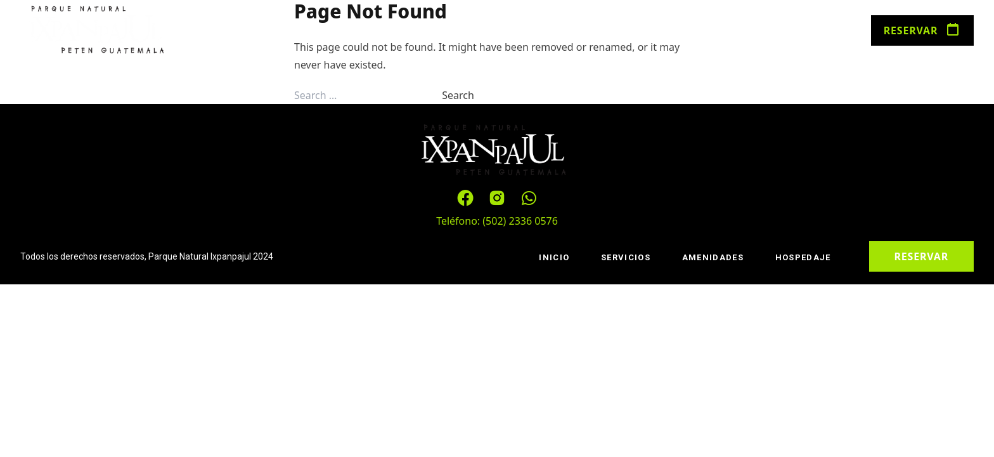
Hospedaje (467, 31)
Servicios (302, 31)
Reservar (922, 30)
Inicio (237, 31)
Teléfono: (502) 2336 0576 (497, 221)
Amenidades (383, 31)
